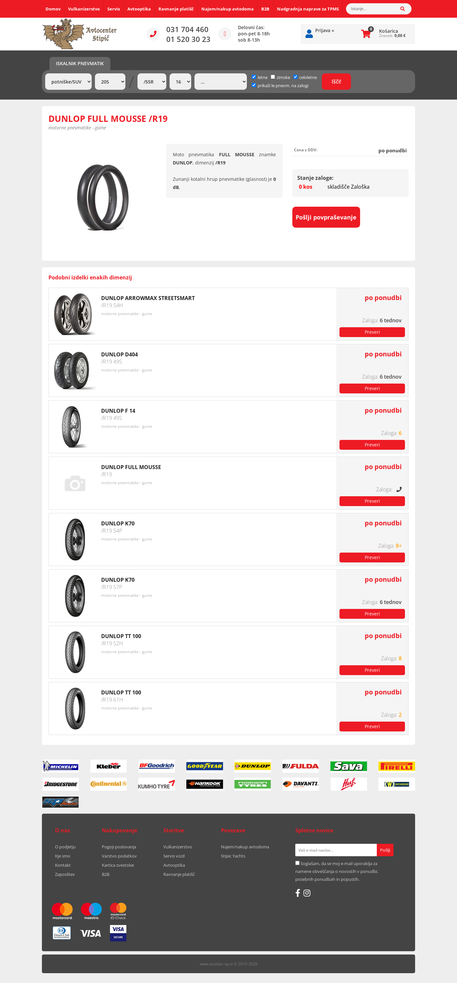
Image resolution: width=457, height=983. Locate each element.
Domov (53, 9)
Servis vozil (174, 856)
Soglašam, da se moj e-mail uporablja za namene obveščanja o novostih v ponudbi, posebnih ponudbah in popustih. (336, 871)
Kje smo (62, 856)
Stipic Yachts (233, 856)
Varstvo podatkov (119, 856)
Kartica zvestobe (118, 865)
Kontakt (63, 865)
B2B (265, 9)
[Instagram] (306, 892)
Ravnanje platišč (176, 9)
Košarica (388, 31)
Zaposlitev (65, 874)
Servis (113, 9)
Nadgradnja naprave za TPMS (308, 9)
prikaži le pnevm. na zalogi (283, 85)
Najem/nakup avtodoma (227, 9)
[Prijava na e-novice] (385, 850)
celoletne (305, 77)
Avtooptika (139, 9)
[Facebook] (297, 892)
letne (259, 77)
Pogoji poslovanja (119, 847)
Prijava (324, 30)
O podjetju (65, 847)
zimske (280, 77)
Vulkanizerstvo (84, 9)
